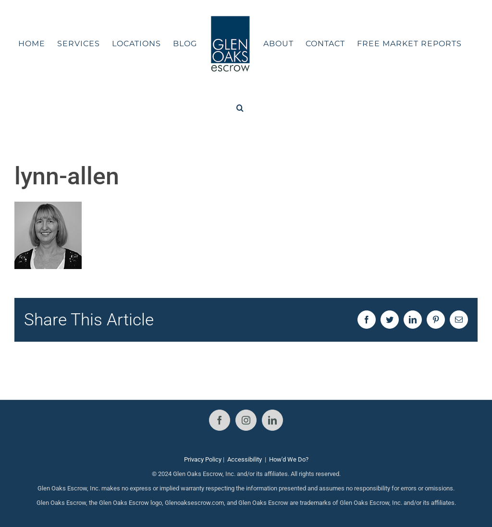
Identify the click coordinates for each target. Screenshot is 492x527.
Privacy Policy (202, 459)
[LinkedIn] (272, 420)
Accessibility (244, 459)
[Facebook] (219, 420)
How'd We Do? (288, 459)
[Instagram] (246, 420)
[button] (240, 108)
